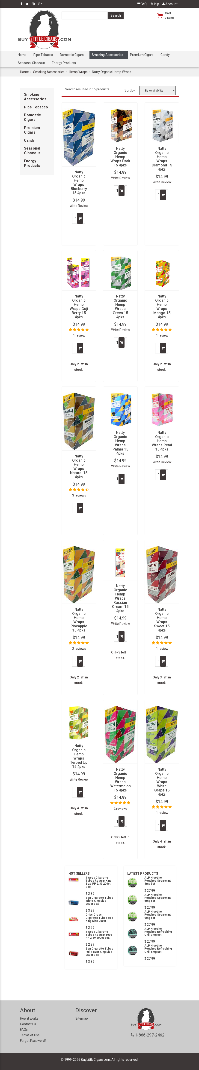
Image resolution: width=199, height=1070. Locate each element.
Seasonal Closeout (31, 63)
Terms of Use (30, 1035)
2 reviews (79, 648)
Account (170, 4)
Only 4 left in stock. (79, 811)
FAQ (142, 4)
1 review (79, 335)
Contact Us (28, 1024)
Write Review (79, 206)
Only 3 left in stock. (120, 655)
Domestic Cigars (72, 55)
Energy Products (64, 63)
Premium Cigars (142, 55)
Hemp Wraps (78, 72)
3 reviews (79, 495)
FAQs (24, 1029)
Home (22, 55)
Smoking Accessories (107, 55)
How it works (29, 1018)
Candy (165, 55)
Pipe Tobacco (43, 55)
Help (154, 4)
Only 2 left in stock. (79, 366)
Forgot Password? (33, 1040)
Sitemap (81, 1018)
